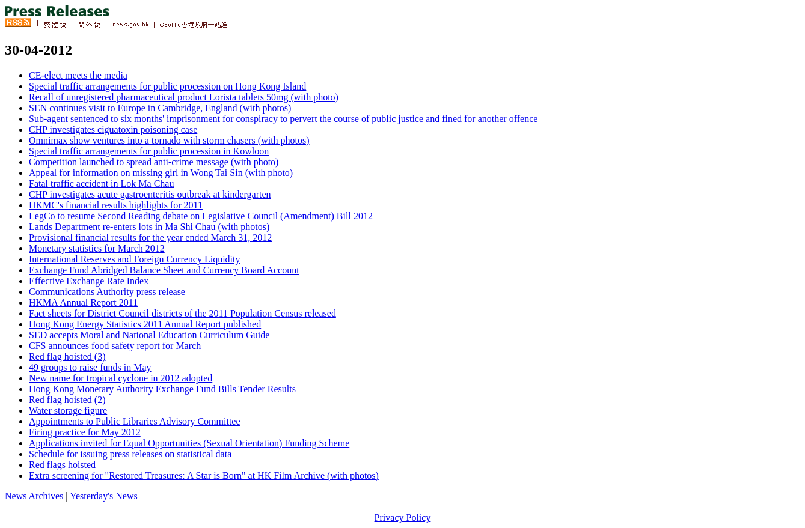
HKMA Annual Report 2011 (83, 302)
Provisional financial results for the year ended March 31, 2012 (150, 237)
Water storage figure (68, 410)
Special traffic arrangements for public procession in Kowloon (149, 151)
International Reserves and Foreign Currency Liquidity (134, 259)
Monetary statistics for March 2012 (97, 248)
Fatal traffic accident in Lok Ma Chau (101, 183)
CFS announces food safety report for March (115, 346)
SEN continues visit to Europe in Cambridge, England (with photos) (160, 108)
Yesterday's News (104, 496)
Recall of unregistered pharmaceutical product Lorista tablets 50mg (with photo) (183, 97)
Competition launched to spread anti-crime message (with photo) (153, 162)
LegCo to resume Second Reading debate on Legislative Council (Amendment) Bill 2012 (201, 216)
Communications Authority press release (107, 292)
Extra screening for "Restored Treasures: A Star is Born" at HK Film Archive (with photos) (204, 475)
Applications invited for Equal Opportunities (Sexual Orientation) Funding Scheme (189, 443)
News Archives (34, 496)
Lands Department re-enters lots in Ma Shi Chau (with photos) (149, 227)
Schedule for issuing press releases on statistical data (130, 454)
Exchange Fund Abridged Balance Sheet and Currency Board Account (164, 270)
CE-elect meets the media (78, 75)
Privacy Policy (403, 517)
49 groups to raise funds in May (90, 367)
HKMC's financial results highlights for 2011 (116, 205)
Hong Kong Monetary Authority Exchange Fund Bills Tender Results (162, 389)
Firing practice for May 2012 (85, 432)
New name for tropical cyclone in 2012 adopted (120, 378)
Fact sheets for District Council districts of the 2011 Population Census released (182, 313)
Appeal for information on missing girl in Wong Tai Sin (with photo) (161, 173)
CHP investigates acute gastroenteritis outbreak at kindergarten (150, 194)
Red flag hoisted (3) (67, 356)
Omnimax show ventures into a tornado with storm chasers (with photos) (169, 140)
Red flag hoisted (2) (67, 400)
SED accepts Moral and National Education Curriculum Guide (149, 335)
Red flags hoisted (62, 465)
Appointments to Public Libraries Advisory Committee (134, 421)
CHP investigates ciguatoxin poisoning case (113, 129)
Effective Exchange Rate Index (88, 281)
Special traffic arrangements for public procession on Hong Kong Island (167, 86)
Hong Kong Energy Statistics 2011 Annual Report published (145, 324)
